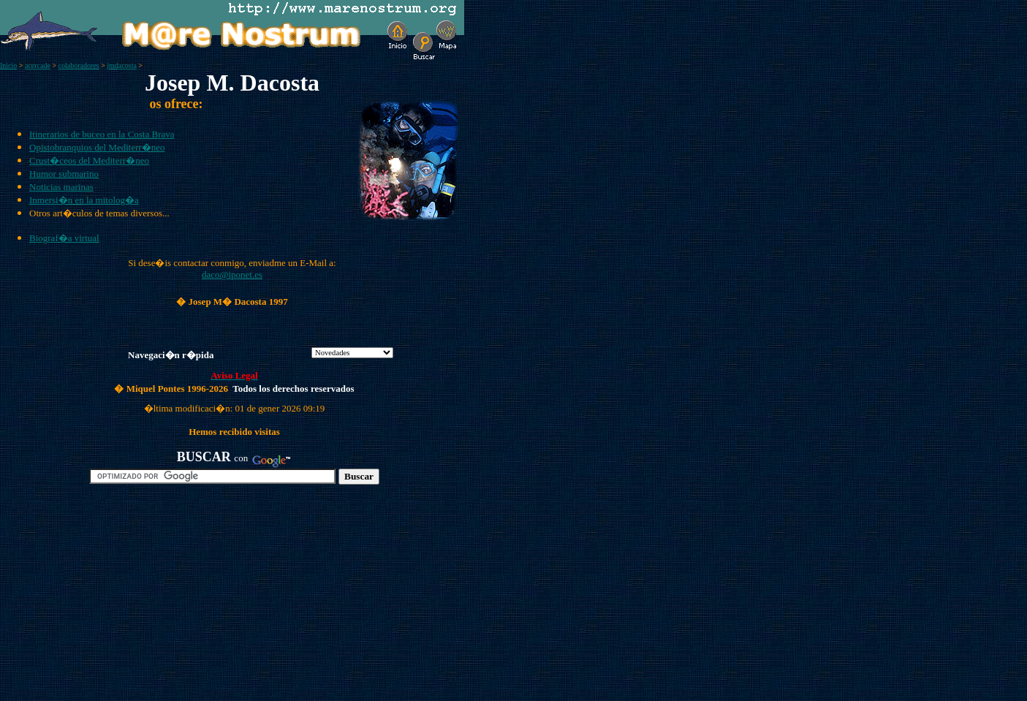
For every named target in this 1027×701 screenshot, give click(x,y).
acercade (37, 65)
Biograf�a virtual (64, 237)
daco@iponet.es (232, 274)
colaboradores (78, 65)
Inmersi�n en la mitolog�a (84, 199)
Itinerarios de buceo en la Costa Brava (102, 134)
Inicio (8, 65)
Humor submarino (64, 173)
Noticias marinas (61, 186)
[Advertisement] (169, 598)
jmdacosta (122, 65)
